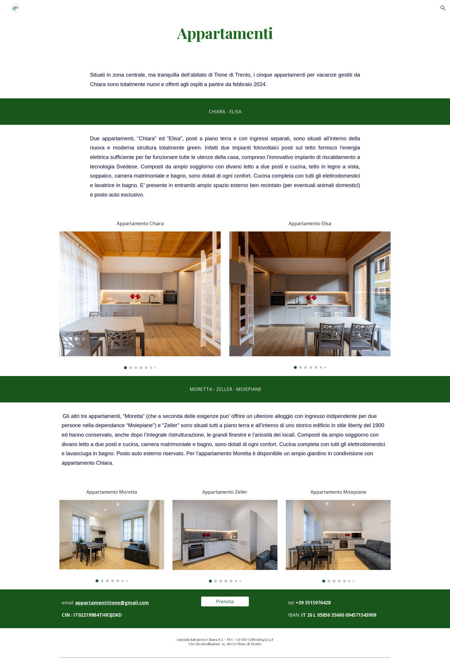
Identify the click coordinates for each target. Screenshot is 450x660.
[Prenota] (225, 601)
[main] (225, 32)
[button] (443, 8)
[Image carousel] (140, 300)
